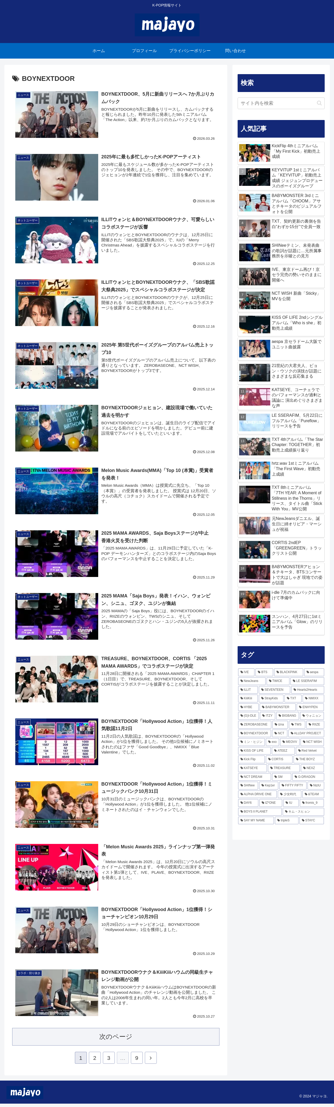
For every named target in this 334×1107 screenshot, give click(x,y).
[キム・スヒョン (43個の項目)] (303, 812)
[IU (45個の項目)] (291, 803)
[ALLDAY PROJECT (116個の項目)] (306, 733)
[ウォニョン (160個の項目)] (312, 716)
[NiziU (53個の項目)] (316, 785)
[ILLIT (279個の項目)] (248, 690)
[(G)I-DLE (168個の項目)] (248, 716)
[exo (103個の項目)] (272, 742)
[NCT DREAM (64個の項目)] (254, 777)
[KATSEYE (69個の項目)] (252, 768)
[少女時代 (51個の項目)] (289, 794)
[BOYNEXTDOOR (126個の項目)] (254, 733)
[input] (281, 103)
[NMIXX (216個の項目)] (313, 698)
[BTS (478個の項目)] (264, 672)
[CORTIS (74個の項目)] (279, 759)
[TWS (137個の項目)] (297, 725)
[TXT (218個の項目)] (293, 698)
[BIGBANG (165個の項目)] (287, 716)
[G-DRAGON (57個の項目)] (308, 777)
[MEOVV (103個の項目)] (290, 742)
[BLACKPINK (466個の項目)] (288, 672)
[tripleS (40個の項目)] (287, 820)
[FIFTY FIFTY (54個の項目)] (293, 785)
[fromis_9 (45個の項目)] (312, 803)
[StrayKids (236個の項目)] (271, 698)
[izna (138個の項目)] (280, 725)
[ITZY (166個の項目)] (267, 716)
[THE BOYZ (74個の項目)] (309, 759)
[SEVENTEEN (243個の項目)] (274, 690)
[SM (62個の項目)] (281, 777)
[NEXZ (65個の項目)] (312, 768)
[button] (319, 103)
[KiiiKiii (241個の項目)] (248, 698)
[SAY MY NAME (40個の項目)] (256, 820)
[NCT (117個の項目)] (279, 733)
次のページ (115, 1039)
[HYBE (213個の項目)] (248, 707)
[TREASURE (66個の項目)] (284, 768)
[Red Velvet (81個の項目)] (310, 751)
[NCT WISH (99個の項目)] (312, 742)
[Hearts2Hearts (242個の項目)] (307, 690)
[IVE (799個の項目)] (246, 672)
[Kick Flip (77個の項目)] (251, 759)
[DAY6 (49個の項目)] (248, 803)
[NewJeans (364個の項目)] (252, 681)
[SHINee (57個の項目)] (248, 785)
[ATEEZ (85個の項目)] (283, 751)
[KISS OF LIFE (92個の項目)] (254, 751)
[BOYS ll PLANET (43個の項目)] (260, 812)
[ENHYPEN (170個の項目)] (310, 707)
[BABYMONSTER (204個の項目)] (278, 707)
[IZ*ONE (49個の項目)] (270, 803)
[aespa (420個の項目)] (314, 672)
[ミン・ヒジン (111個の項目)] (251, 742)
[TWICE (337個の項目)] (278, 681)
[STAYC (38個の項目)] (312, 820)
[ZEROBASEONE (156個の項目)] (255, 725)
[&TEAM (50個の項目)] (313, 794)
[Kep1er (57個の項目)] (268, 785)
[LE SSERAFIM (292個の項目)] (307, 681)
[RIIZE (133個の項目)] (315, 725)
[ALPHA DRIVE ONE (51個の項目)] (257, 794)
